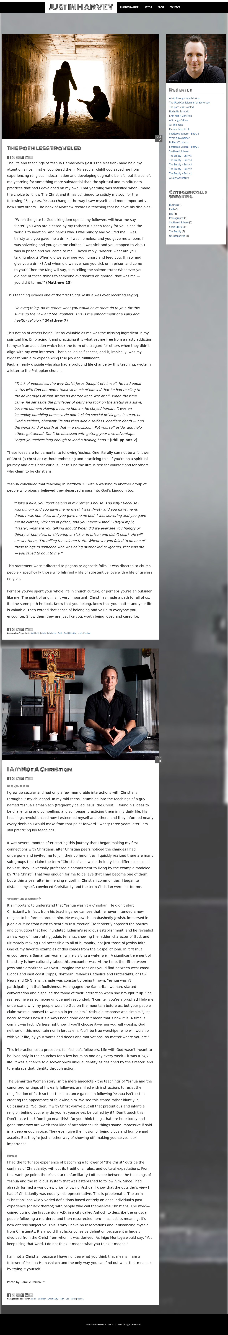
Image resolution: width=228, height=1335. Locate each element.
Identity (72, 633)
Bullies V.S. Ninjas (179, 142)
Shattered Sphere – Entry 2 (184, 146)
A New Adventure (179, 178)
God (66, 633)
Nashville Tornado (179, 111)
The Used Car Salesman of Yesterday (189, 102)
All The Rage (176, 124)
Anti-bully (35, 633)
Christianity (53, 1299)
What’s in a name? (179, 138)
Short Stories (176, 227)
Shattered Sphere (179, 151)
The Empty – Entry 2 (180, 169)
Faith (60, 633)
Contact (175, 7)
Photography (176, 218)
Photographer (129, 7)
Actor (148, 7)
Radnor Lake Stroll (179, 129)
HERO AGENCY (105, 1324)
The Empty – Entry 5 (180, 155)
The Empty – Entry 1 (180, 173)
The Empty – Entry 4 (180, 160)
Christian (52, 633)
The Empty (175, 231)
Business (174, 204)
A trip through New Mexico (184, 98)
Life (171, 213)
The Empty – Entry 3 (180, 164)
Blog (161, 7)
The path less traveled (44, 148)
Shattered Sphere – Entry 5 (184, 133)
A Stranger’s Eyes (178, 120)
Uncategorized (177, 236)
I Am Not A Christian (39, 769)
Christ (43, 633)
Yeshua (87, 633)
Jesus (80, 633)
